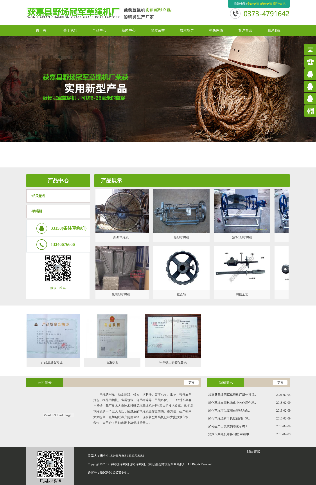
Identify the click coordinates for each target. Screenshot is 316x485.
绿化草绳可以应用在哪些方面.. (249, 410)
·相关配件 (38, 196)
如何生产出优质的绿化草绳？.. (249, 426)
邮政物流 (266, 3)
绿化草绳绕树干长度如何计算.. (249, 418)
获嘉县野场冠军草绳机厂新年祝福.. (249, 395)
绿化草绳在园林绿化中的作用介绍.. (249, 402)
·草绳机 (36, 211)
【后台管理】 (254, 451)
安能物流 (253, 3)
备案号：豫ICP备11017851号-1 (108, 472)
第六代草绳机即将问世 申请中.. (249, 434)
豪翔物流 (279, 3)
